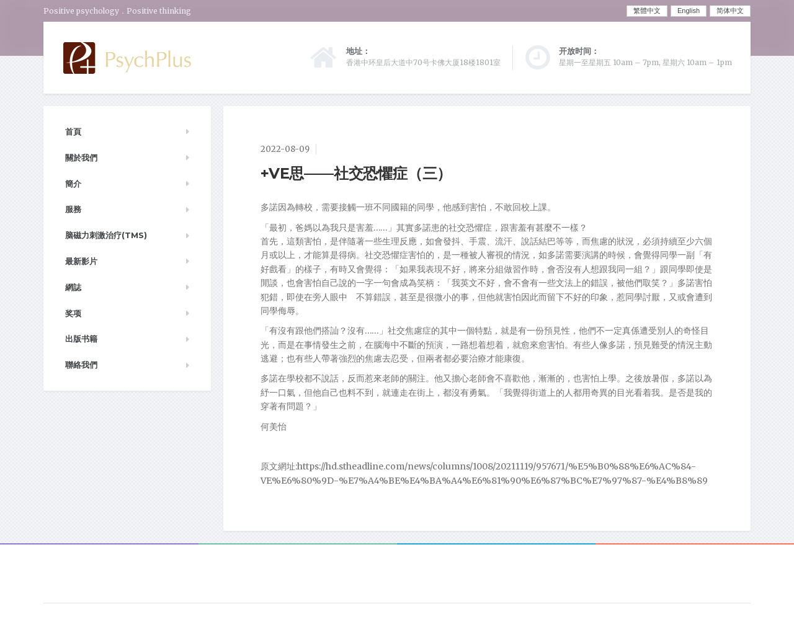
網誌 (73, 287)
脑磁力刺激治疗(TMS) (106, 235)
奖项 (73, 313)
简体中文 (730, 10)
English (688, 10)
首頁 (73, 131)
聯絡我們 (81, 365)
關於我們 (81, 157)
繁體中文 (647, 10)
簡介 (73, 184)
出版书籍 (81, 339)
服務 (73, 209)
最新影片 (81, 261)
